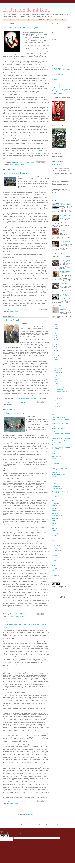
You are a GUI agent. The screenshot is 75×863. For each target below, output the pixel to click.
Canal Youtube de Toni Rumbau (60, 436)
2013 (55, 350)
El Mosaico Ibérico (57, 93)
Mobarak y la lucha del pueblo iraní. (65, 308)
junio (56, 379)
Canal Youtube (56, 84)
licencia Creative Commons (59, 587)
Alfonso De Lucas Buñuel (58, 417)
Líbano (54, 540)
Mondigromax (55, 463)
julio (56, 377)
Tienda (63, 19)
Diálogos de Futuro (26, 19)
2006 (55, 409)
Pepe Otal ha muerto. (64, 241)
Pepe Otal (54, 553)
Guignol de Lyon (56, 444)
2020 (55, 335)
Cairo (53, 508)
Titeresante (55, 72)
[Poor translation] (6, 835)
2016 (55, 344)
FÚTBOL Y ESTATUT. (64, 260)
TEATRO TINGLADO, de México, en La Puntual (64, 273)
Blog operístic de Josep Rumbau (60, 428)
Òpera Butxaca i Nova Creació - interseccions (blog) (60, 495)
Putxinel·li (54, 77)
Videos (54, 565)
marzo (57, 386)
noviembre (58, 368)
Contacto (57, 19)
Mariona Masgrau (56, 543)
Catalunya (11, 616)
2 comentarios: (30, 162)
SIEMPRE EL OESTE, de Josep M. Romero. (65, 204)
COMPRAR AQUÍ (56, 164)
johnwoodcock (42, 824)
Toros (53, 560)
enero (57, 406)
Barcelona (54, 505)
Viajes (53, 563)
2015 (55, 346)
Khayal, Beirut (55, 453)
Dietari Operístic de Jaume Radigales (61, 438)
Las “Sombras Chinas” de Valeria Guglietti (21, 27)
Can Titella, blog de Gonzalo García (61, 433)
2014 (55, 348)
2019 (55, 337)
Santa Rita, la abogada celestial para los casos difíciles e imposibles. (65, 217)
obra (56, 586)
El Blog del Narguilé (11, 320)
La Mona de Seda (56, 456)
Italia (53, 525)
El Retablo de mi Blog (26, 10)
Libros (53, 533)
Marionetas (11, 164)
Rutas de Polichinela (39, 19)
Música (54, 548)
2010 (55, 357)
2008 (55, 362)
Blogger (59, 824)
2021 (55, 333)
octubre (57, 370)
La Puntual (35, 34)
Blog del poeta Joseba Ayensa (60, 426)
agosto (57, 375)
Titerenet (54, 481)
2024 (55, 326)
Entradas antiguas (43, 809)
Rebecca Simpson (57, 472)
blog (43, 326)
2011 (55, 355)
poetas (54, 570)
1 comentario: (30, 402)
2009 (55, 359)
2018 (55, 340)
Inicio (27, 809)
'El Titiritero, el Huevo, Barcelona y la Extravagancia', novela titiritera (61, 90)
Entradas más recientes (10, 809)
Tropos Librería (56, 486)
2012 (55, 353)
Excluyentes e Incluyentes (14, 413)
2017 (55, 342)
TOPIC (54, 558)
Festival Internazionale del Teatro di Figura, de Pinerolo (61, 441)
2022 (55, 331)
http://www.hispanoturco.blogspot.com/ (27, 398)
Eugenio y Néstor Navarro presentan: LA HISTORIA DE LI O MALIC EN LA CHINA (65, 296)
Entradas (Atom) (30, 814)
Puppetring (55, 79)
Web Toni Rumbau (57, 488)
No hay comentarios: (32, 309)
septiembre (58, 372)
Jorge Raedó (55, 451)
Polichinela (55, 555)
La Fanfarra (55, 528)
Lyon (53, 538)
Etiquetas (49, 19)
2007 (55, 364)
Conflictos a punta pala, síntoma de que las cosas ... (61, 402)
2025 (55, 324)
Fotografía (54, 520)
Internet (54, 523)
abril (56, 383)
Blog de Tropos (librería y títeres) (60, 423)
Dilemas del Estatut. (57, 252)
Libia (53, 530)
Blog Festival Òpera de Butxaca (60, 87)
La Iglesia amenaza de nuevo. (15, 173)
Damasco (54, 513)
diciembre (58, 366)
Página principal (8, 19)
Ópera (53, 578)
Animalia (17, 19)
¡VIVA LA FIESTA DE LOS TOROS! (64, 229)
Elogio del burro (63, 283)
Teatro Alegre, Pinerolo (58, 478)
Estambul (10, 404)
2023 (55, 328)
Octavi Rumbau (56, 466)
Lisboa (54, 535)
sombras (17, 164)
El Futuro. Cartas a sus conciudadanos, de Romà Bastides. (61, 69)
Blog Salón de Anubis (57, 431)
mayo (57, 381)
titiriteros (22, 164)
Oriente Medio (55, 550)
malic (53, 568)
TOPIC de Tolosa (56, 483)
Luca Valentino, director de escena (61, 461)
